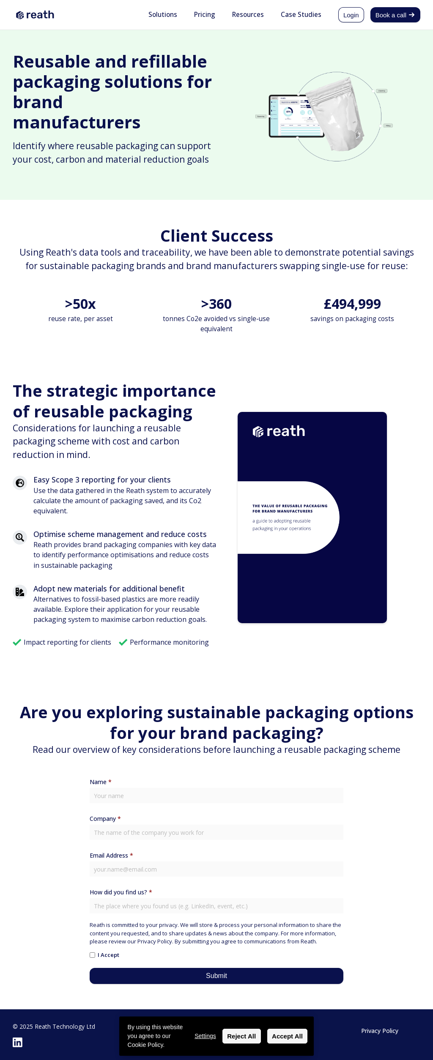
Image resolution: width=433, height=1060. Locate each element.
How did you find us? (121, 892)
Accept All (287, 1036)
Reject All (241, 1036)
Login (351, 15)
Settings (205, 1036)
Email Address (111, 855)
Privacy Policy (379, 1031)
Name (101, 782)
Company (105, 819)
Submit (216, 975)
